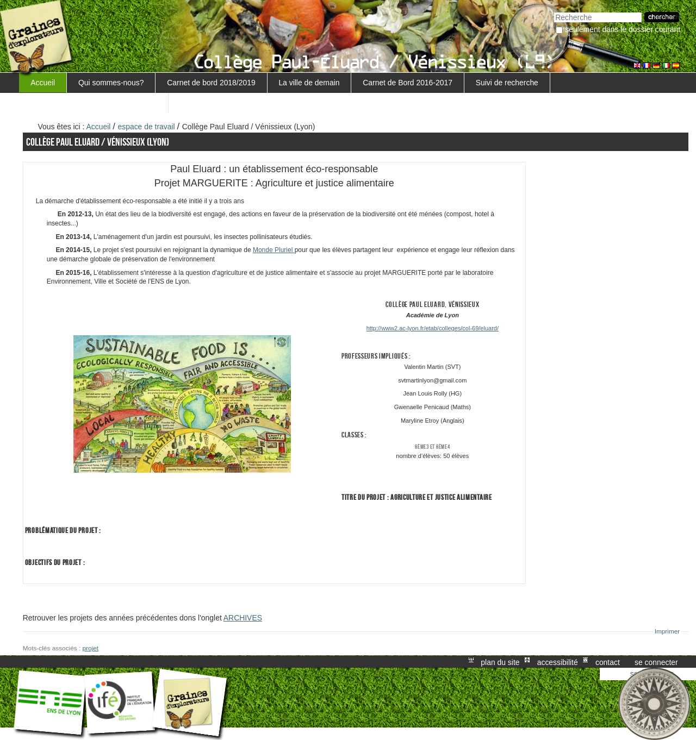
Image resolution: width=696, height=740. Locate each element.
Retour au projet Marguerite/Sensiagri (93, 102)
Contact (607, 661)
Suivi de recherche (507, 82)
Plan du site (500, 661)
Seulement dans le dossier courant (622, 29)
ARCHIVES (242, 617)
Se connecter (656, 661)
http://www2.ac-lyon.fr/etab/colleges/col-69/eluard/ (432, 328)
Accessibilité (557, 661)
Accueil (42, 82)
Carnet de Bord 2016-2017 (407, 82)
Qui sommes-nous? (111, 82)
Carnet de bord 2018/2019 (211, 82)
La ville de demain (308, 82)
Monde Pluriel (274, 250)
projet (91, 648)
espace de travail (146, 126)
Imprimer (667, 631)
